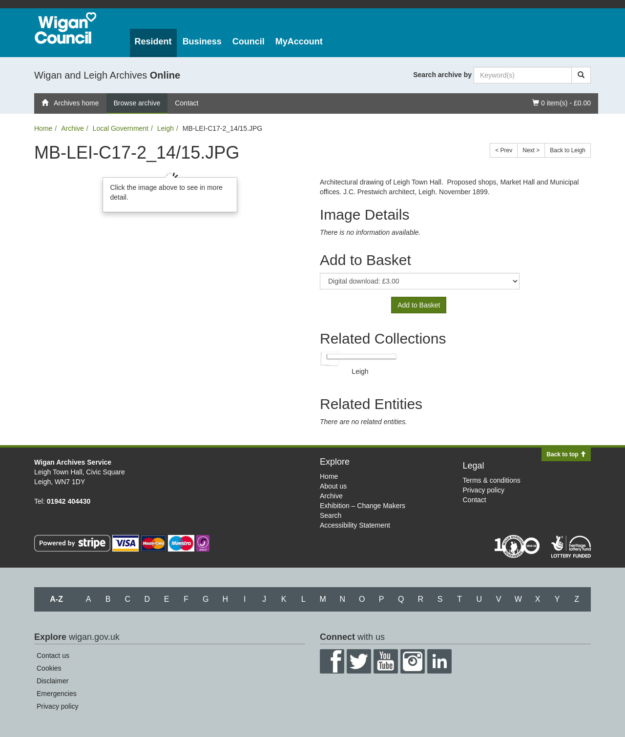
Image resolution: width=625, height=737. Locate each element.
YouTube (386, 661)
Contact (186, 103)
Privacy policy (484, 490)
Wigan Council (65, 28)
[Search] (581, 75)
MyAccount (299, 41)
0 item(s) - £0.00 (561, 102)
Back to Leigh (567, 150)
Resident (153, 41)
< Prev (503, 150)
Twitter (359, 661)
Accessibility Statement (355, 525)
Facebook (332, 661)
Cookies (49, 668)
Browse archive (137, 103)
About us (333, 486)
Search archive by (442, 75)
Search (330, 515)
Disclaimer (52, 681)
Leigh (165, 128)
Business (202, 41)
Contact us (53, 655)
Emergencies (57, 693)
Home (43, 128)
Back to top (566, 454)
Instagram (412, 661)
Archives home (70, 103)
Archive (72, 128)
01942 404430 (69, 501)
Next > (531, 150)
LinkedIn (439, 661)
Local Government (120, 128)
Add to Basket (418, 305)
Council (248, 41)
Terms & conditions (492, 480)
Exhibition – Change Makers (362, 506)
